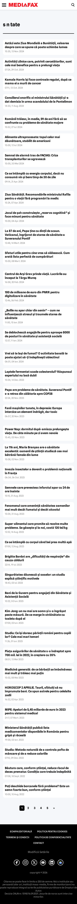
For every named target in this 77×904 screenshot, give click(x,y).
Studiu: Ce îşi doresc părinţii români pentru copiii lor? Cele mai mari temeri (38, 635)
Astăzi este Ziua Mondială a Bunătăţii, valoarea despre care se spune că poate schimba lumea (37, 45)
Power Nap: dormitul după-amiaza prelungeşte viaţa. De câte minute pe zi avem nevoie (37, 431)
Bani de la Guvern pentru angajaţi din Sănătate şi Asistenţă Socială (38, 595)
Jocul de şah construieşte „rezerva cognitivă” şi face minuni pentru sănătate (37, 215)
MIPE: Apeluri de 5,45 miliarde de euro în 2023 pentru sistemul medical (35, 711)
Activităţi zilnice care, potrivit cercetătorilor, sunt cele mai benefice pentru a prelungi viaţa (38, 63)
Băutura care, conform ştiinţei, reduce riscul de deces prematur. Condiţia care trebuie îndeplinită (38, 770)
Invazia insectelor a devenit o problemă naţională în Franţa (38, 471)
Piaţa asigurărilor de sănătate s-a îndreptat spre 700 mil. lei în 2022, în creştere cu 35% (38, 653)
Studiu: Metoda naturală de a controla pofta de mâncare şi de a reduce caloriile (37, 751)
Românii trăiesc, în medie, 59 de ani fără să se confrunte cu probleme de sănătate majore (36, 121)
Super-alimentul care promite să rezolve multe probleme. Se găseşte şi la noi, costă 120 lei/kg (36, 526)
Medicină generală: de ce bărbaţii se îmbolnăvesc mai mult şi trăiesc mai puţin (38, 671)
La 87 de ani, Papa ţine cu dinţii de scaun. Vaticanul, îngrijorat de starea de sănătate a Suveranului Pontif (35, 234)
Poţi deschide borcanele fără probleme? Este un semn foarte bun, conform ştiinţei (37, 788)
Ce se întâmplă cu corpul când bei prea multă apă (38, 542)
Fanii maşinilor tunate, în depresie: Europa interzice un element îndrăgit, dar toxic (33, 410)
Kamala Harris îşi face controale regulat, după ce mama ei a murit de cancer (38, 81)
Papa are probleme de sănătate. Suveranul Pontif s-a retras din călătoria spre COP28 (38, 392)
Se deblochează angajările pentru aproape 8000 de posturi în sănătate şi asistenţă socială (37, 334)
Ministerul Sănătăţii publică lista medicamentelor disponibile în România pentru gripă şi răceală (37, 731)
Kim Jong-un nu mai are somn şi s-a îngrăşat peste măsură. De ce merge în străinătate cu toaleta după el (35, 614)
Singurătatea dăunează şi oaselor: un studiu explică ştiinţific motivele (35, 576)
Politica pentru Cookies (52, 831)
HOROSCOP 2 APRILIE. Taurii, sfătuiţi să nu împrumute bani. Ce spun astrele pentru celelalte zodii (38, 691)
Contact (38, 843)
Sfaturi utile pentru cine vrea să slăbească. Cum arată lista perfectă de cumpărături (37, 255)
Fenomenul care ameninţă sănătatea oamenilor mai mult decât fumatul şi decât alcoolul (37, 507)
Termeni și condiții (17, 837)
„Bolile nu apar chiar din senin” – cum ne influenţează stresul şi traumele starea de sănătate (33, 314)
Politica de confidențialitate (53, 837)
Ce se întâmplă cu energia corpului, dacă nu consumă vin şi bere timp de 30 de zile (34, 175)
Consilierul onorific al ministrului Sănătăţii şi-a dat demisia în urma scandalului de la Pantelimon (38, 99)
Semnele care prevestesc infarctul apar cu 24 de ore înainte (37, 489)
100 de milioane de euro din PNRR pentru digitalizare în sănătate (32, 294)
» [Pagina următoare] (54, 808)
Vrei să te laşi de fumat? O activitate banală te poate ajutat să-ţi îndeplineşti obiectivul (36, 355)
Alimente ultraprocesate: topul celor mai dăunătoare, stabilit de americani (32, 139)
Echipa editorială (21, 831)
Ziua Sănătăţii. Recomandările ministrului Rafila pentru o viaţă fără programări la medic (38, 196)
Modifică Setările (38, 852)
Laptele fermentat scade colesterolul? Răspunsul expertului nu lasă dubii (38, 373)
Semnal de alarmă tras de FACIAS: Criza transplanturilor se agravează (31, 157)
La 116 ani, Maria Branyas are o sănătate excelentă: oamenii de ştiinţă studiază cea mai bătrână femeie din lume (36, 451)
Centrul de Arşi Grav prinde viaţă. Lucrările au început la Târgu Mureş (35, 276)
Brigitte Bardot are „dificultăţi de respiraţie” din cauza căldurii (37, 558)
